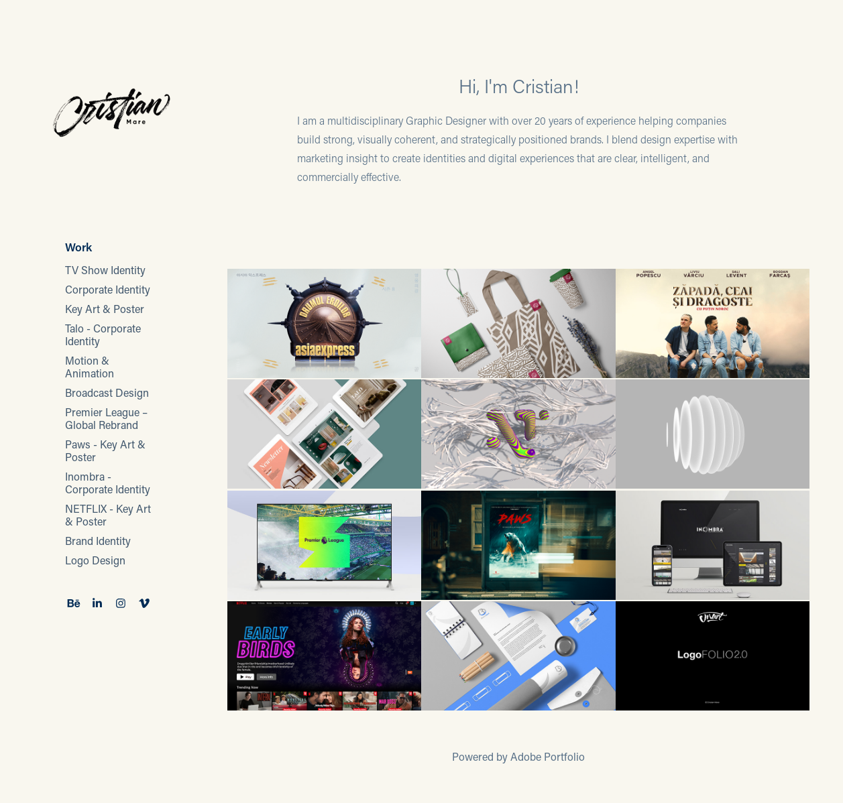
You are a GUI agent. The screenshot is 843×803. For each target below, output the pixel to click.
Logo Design (95, 560)
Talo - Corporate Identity (103, 334)
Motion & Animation (89, 366)
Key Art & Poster (104, 309)
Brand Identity (98, 541)
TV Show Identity (105, 270)
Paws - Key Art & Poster (105, 450)
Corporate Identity (107, 289)
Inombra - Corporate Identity (107, 482)
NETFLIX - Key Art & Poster (108, 514)
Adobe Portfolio (547, 756)
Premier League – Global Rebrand (106, 418)
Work (78, 246)
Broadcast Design (107, 392)
